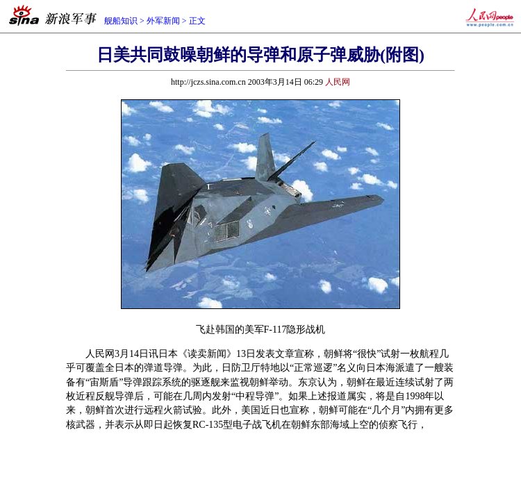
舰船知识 (121, 21)
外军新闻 (163, 21)
